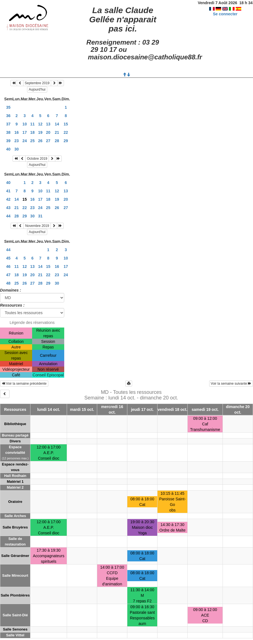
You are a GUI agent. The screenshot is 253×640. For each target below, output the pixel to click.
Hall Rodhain (15, 476)
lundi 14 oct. (48, 409)
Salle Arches (15, 516)
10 (24, 124)
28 (57, 141)
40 (8, 149)
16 (17, 132)
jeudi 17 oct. (142, 409)
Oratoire (15, 502)
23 (17, 141)
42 (8, 199)
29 (66, 141)
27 (48, 141)
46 (8, 266)
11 (32, 124)
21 (57, 132)
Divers (15, 441)
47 (8, 275)
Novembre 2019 (37, 226)
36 (8, 115)
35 (8, 107)
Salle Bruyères (15, 527)
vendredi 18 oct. (172, 409)
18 (32, 132)
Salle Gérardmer (15, 556)
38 (8, 132)
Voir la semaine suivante (231, 384)
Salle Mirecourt (15, 575)
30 (17, 149)
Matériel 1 (15, 481)
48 (8, 283)
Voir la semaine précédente (24, 384)
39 (8, 141)
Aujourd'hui (37, 89)
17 (24, 132)
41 (8, 191)
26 (40, 141)
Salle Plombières (15, 595)
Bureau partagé (15, 435)
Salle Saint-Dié (15, 615)
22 (66, 132)
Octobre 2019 (37, 159)
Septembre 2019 (37, 83)
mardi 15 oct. (82, 409)
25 (32, 141)
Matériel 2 (15, 487)
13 (48, 124)
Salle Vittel (15, 635)
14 (57, 124)
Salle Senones (15, 629)
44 (8, 216)
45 (8, 258)
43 (8, 207)
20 (48, 132)
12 (40, 124)
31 (40, 216)
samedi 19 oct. (205, 409)
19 (40, 132)
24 (24, 141)
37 (8, 124)
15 (66, 124)
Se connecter (225, 14)
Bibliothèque (15, 424)
